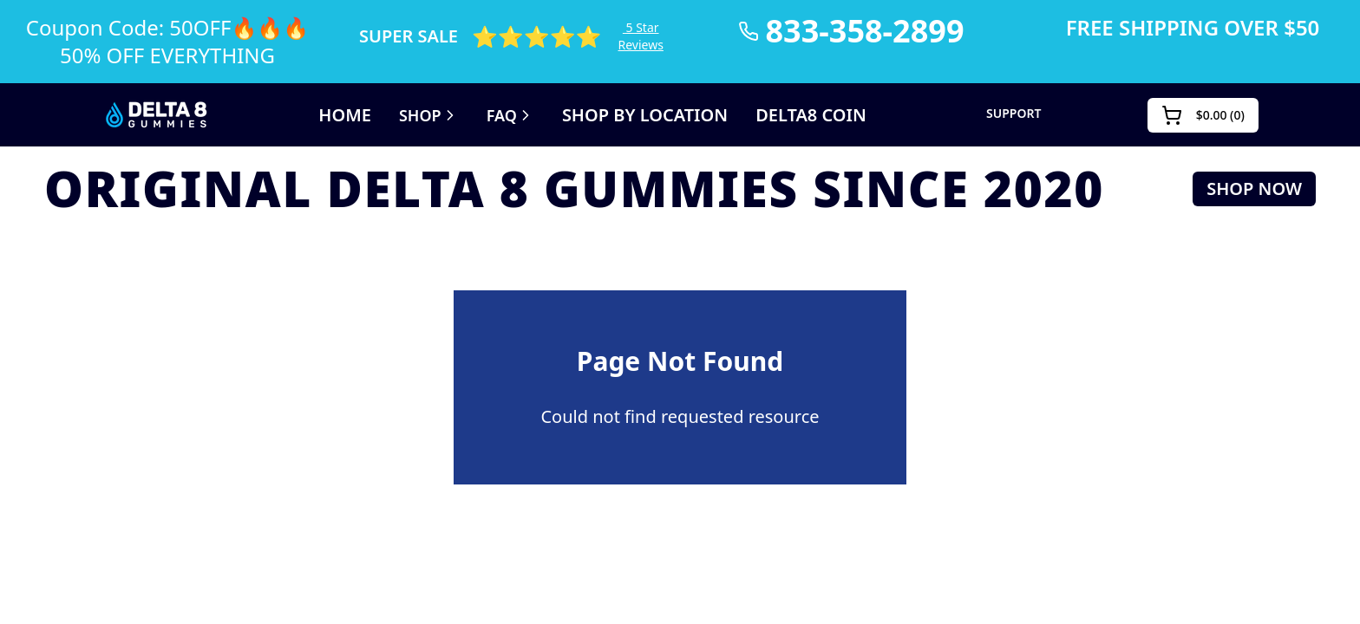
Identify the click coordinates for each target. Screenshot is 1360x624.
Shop (415, 115)
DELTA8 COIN (825, 115)
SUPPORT (1023, 113)
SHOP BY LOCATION (645, 115)
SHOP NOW (1266, 189)
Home (326, 115)
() (1206, 115)
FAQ (500, 115)
